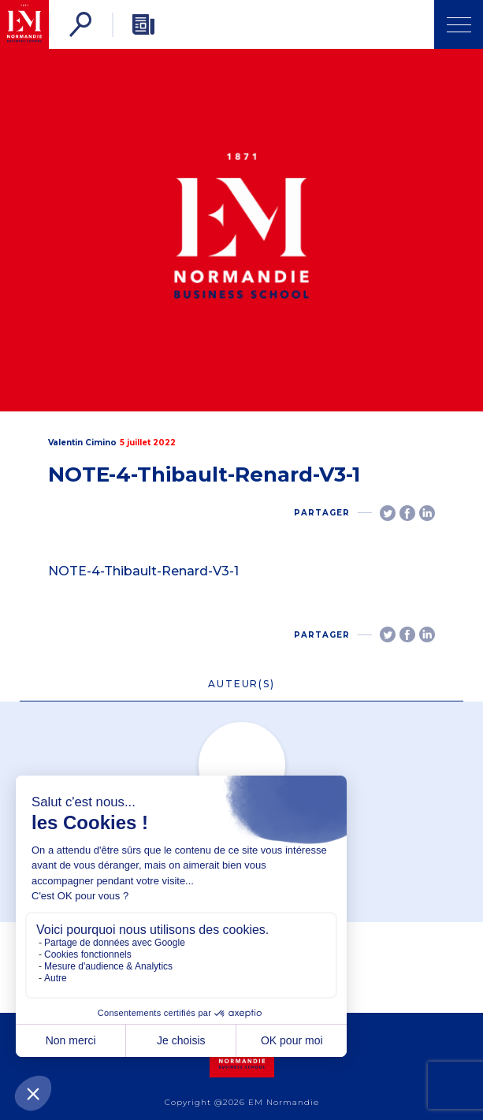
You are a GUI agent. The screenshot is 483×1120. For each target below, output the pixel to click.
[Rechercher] (80, 24)
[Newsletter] (143, 24)
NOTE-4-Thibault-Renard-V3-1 (143, 571)
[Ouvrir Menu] (458, 24)
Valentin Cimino (82, 442)
